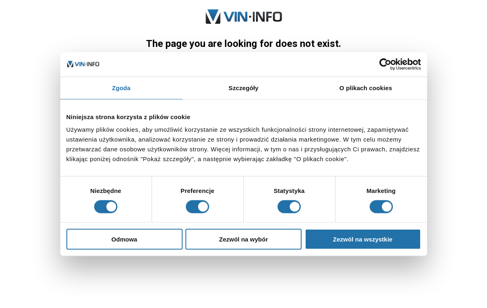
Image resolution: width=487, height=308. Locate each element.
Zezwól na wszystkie (362, 239)
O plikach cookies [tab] (365, 87)
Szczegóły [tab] (243, 87)
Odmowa (124, 239)
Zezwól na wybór (243, 239)
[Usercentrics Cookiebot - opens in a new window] (385, 64)
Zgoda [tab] (121, 87)
